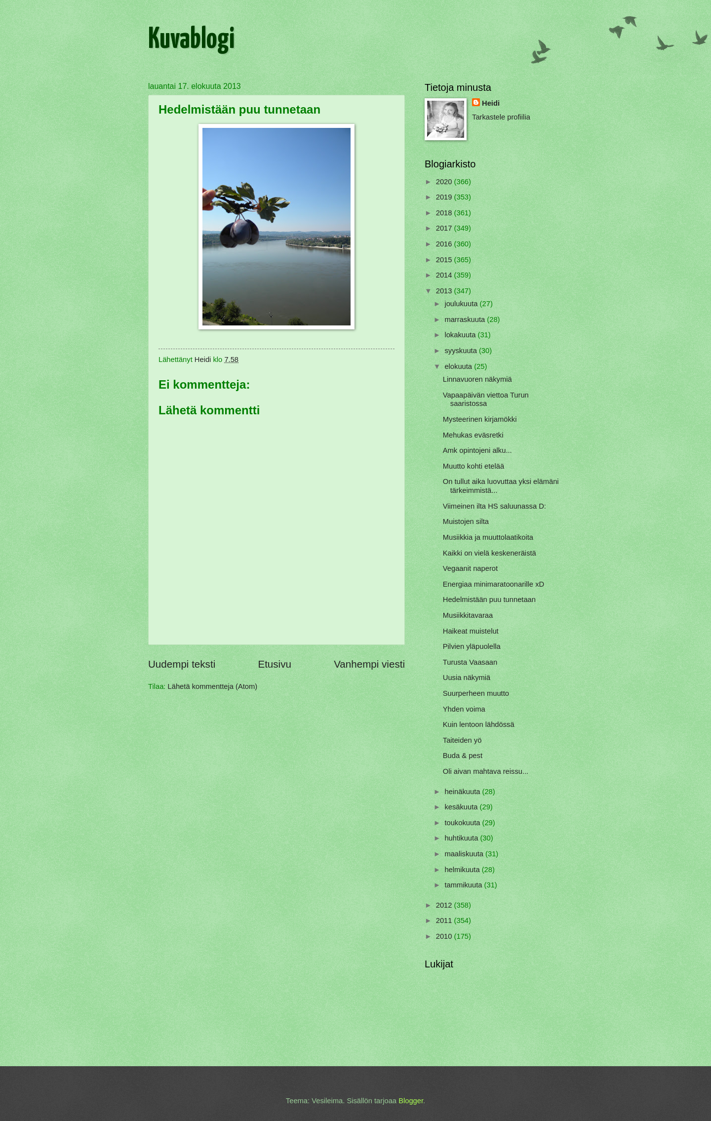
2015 (445, 260)
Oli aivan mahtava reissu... (485, 771)
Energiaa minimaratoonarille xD (493, 584)
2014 (445, 275)
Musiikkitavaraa (468, 615)
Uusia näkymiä (467, 677)
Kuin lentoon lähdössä (478, 724)
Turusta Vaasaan (470, 662)
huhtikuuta (462, 838)
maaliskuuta (464, 854)
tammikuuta (464, 885)
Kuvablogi (191, 40)
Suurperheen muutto (476, 693)
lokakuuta (460, 335)
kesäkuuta (461, 807)
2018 (445, 213)
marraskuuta (465, 319)
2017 (445, 228)
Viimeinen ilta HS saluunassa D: (494, 506)
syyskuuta (461, 351)
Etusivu (274, 664)
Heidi (491, 103)
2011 (445, 920)
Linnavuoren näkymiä (477, 379)
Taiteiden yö (462, 740)
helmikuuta (462, 870)
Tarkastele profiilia (501, 117)
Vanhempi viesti (369, 664)
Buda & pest (462, 756)
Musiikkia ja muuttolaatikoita (488, 537)
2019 (445, 197)
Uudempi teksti (181, 664)
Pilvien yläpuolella (472, 646)
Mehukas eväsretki (473, 435)
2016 (445, 244)
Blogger (410, 1101)
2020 (445, 182)
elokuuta (459, 366)
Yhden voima (464, 709)
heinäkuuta (463, 792)
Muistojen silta (466, 521)
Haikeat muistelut (471, 631)
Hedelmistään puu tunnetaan (489, 599)
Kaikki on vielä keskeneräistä (489, 553)
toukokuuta (463, 823)
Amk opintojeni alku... (477, 450)
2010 (445, 936)
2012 (445, 905)
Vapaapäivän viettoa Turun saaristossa (486, 399)
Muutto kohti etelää (473, 466)
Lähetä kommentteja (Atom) (213, 686)
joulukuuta (461, 304)
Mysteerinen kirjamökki (480, 419)
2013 (445, 291)
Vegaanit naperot (470, 568)
